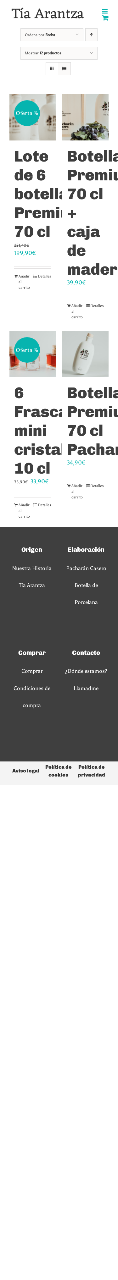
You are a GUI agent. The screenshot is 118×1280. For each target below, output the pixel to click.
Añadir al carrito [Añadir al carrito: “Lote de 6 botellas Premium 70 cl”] (24, 282)
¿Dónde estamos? (86, 671)
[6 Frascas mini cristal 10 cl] (32, 354)
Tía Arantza (32, 585)
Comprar (31, 671)
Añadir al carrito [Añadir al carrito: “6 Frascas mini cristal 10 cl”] (24, 511)
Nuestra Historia (32, 568)
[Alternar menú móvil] (105, 11)
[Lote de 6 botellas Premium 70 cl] (32, 117)
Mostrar (43, 53)
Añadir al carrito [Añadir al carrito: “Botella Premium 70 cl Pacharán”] (77, 491)
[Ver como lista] (64, 69)
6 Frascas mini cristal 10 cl (45, 430)
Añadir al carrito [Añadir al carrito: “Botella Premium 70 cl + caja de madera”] (77, 311)
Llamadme (86, 688)
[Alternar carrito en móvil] (105, 17)
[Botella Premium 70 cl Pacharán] (85, 354)
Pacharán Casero (86, 568)
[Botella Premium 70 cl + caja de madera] (85, 117)
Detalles (44, 276)
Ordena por (40, 35)
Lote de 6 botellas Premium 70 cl (49, 194)
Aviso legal (25, 771)
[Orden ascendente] (91, 34)
